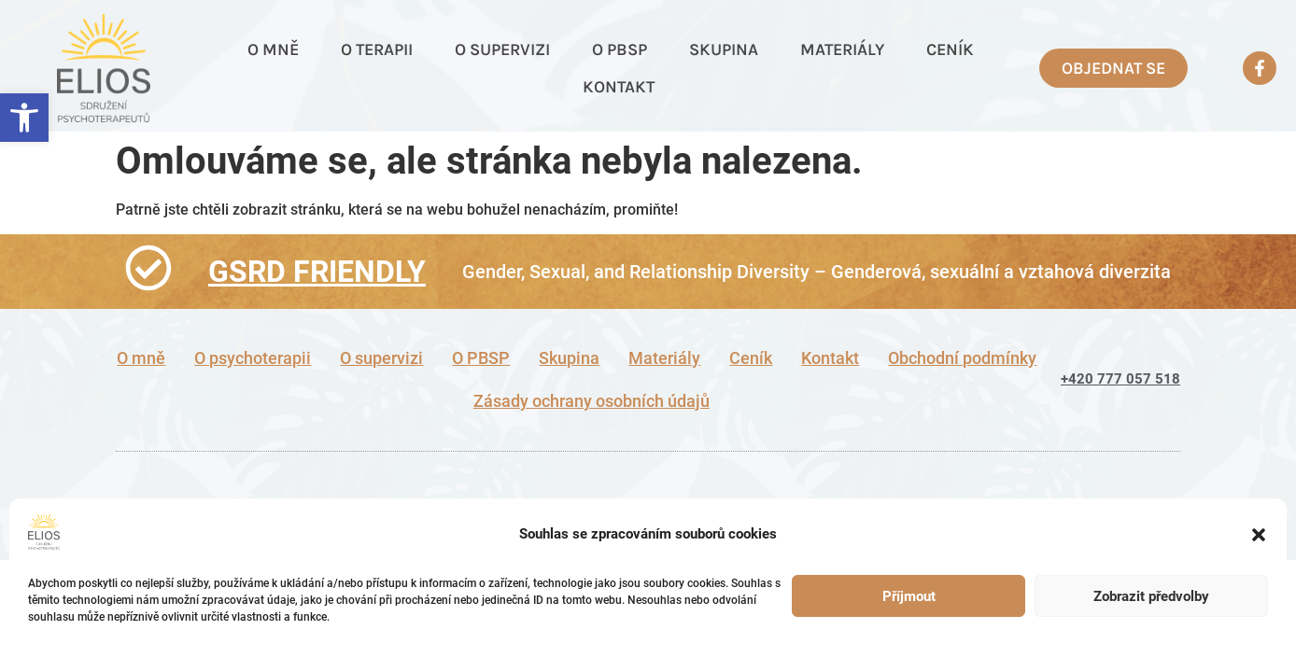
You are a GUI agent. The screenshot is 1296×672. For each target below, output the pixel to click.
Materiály (842, 49)
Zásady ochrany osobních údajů (591, 401)
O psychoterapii (252, 358)
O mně (273, 49)
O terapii (377, 49)
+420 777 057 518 (1120, 379)
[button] (24, 117)
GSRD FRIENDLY (317, 271)
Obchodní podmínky (962, 358)
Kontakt (619, 87)
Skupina (723, 49)
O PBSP (619, 49)
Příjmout (909, 596)
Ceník (950, 49)
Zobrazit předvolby (1151, 596)
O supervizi (502, 49)
